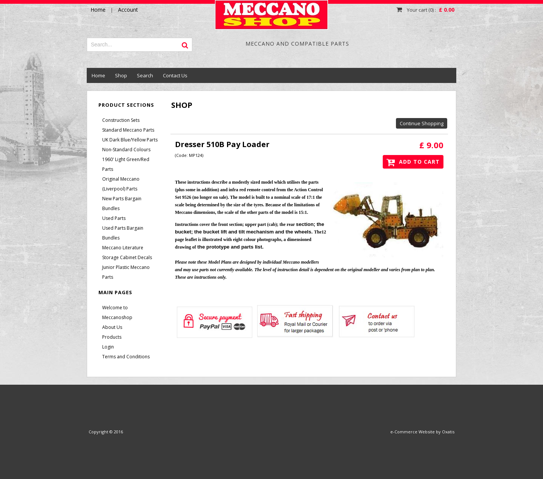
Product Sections (126, 104)
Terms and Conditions (126, 356)
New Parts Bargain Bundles (121, 203)
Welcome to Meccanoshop (117, 312)
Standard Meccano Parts (128, 130)
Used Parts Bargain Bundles (122, 233)
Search (145, 75)
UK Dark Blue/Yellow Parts (130, 140)
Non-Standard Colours (126, 149)
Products (111, 337)
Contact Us (175, 75)
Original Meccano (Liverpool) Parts (121, 184)
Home (98, 75)
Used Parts (114, 218)
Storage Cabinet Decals (127, 257)
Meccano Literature (122, 247)
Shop (121, 75)
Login (108, 347)
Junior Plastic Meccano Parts (126, 272)
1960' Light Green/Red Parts (125, 164)
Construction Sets (121, 120)
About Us (112, 327)
